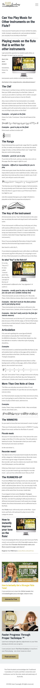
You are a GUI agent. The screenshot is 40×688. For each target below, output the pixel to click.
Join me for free (11, 599)
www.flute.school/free (26, 551)
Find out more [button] (10, 657)
